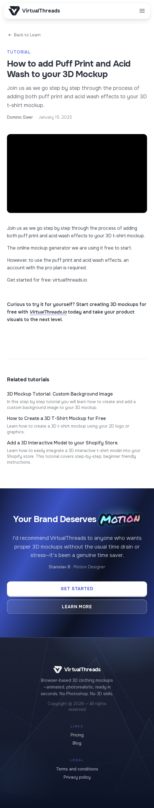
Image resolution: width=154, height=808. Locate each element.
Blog (77, 743)
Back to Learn (24, 35)
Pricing (77, 735)
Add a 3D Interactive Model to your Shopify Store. (63, 443)
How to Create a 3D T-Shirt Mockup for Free (56, 418)
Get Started (77, 588)
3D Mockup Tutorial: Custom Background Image (60, 394)
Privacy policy (77, 777)
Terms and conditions (77, 769)
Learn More (77, 606)
